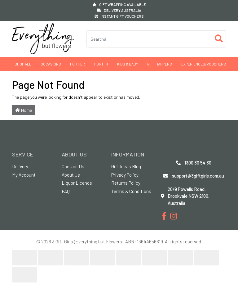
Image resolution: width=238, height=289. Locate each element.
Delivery (20, 166)
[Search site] (219, 38)
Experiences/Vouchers (203, 64)
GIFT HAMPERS (159, 64)
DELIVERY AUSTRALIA (119, 10)
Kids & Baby (127, 64)
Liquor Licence (77, 183)
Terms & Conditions (131, 191)
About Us (71, 175)
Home (23, 110)
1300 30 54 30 (197, 162)
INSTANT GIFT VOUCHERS (119, 16)
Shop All (23, 64)
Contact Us (73, 166)
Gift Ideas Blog (126, 166)
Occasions (51, 64)
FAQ (66, 191)
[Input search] (149, 38)
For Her (77, 64)
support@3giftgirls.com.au (198, 175)
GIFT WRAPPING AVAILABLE (119, 4)
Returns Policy (125, 183)
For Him (101, 64)
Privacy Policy (125, 175)
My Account (24, 175)
